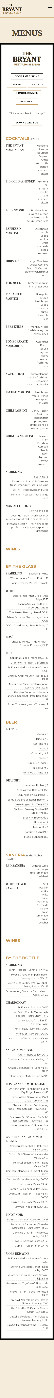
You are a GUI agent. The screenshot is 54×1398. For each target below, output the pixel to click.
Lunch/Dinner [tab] (27, 94)
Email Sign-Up (27, 1394)
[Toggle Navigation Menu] (50, 8)
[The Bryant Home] (12, 8)
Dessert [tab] (17, 86)
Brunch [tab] (37, 86)
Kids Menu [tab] (27, 103)
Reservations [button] (27, 1386)
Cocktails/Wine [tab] (27, 78)
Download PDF (27, 124)
